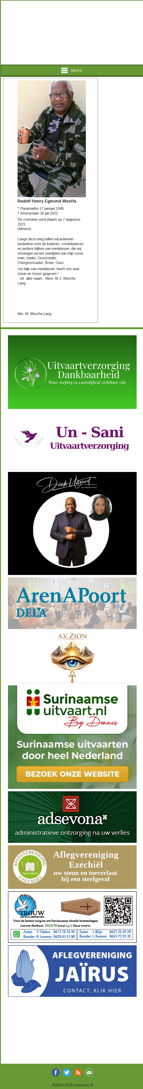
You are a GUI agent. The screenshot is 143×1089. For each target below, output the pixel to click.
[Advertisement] (71, 32)
